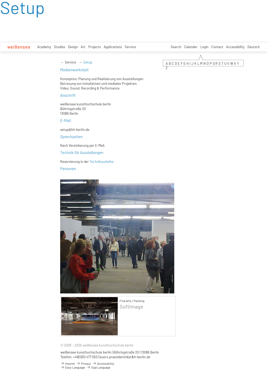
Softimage (131, 306)
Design (73, 47)
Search (176, 47)
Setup (87, 62)
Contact (217, 47)
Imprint (67, 363)
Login (204, 47)
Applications (113, 47)
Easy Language (72, 367)
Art (83, 47)
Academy (44, 47)
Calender (190, 47)
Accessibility (235, 47)
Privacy (83, 363)
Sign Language (98, 367)
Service (130, 47)
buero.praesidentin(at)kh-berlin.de (125, 357)
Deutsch (253, 47)
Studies (59, 47)
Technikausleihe (101, 161)
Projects (94, 47)
